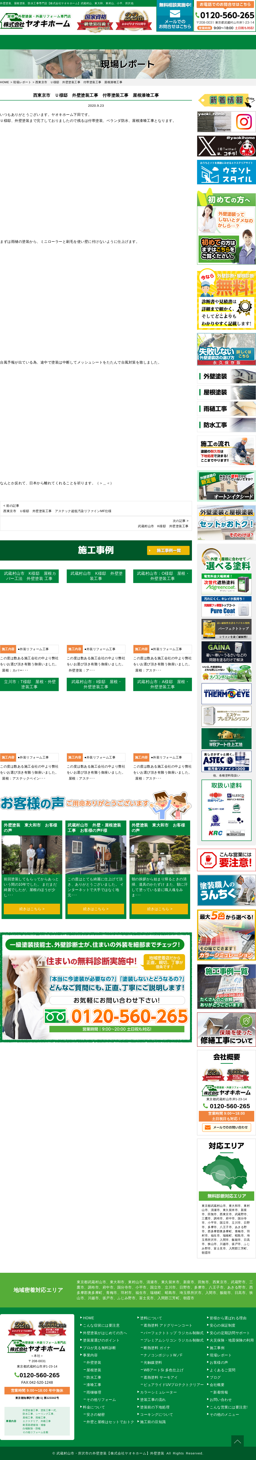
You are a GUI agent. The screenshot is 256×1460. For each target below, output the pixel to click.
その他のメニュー (224, 1414)
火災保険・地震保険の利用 (232, 1340)
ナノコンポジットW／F (163, 1355)
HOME (18, 42)
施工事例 (164, 42)
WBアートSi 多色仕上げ (163, 1370)
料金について (128, 42)
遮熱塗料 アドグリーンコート (168, 1325)
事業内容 (54, 42)
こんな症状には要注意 (101, 1325)
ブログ (215, 1377)
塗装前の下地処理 (154, 1407)
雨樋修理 (94, 1392)
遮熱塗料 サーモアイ (161, 1377)
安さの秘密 (96, 1414)
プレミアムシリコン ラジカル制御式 (174, 1340)
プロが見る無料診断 (99, 1348)
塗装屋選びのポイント (101, 1340)
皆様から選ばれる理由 (228, 1318)
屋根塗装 (94, 1370)
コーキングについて (156, 1414)
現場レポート (221, 1355)
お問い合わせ (238, 42)
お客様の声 (219, 1362)
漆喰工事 (94, 1385)
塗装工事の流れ (91, 42)
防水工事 (94, 1377)
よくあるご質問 (223, 1370)
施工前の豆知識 (153, 1422)
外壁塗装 (94, 1362)
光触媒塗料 (153, 1362)
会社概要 (201, 42)
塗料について (151, 1318)
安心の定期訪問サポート (230, 1333)
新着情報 (220, 1392)
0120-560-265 (230, 1106)
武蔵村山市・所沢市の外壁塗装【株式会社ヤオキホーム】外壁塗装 (110, 1453)
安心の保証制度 (223, 1325)
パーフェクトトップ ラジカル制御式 (174, 1333)
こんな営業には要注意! (229, 1407)
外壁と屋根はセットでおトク (110, 1422)
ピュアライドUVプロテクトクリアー (174, 1385)
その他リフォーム (101, 1400)
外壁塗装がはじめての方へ (105, 1333)
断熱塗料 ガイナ (157, 1348)
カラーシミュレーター (158, 1392)
